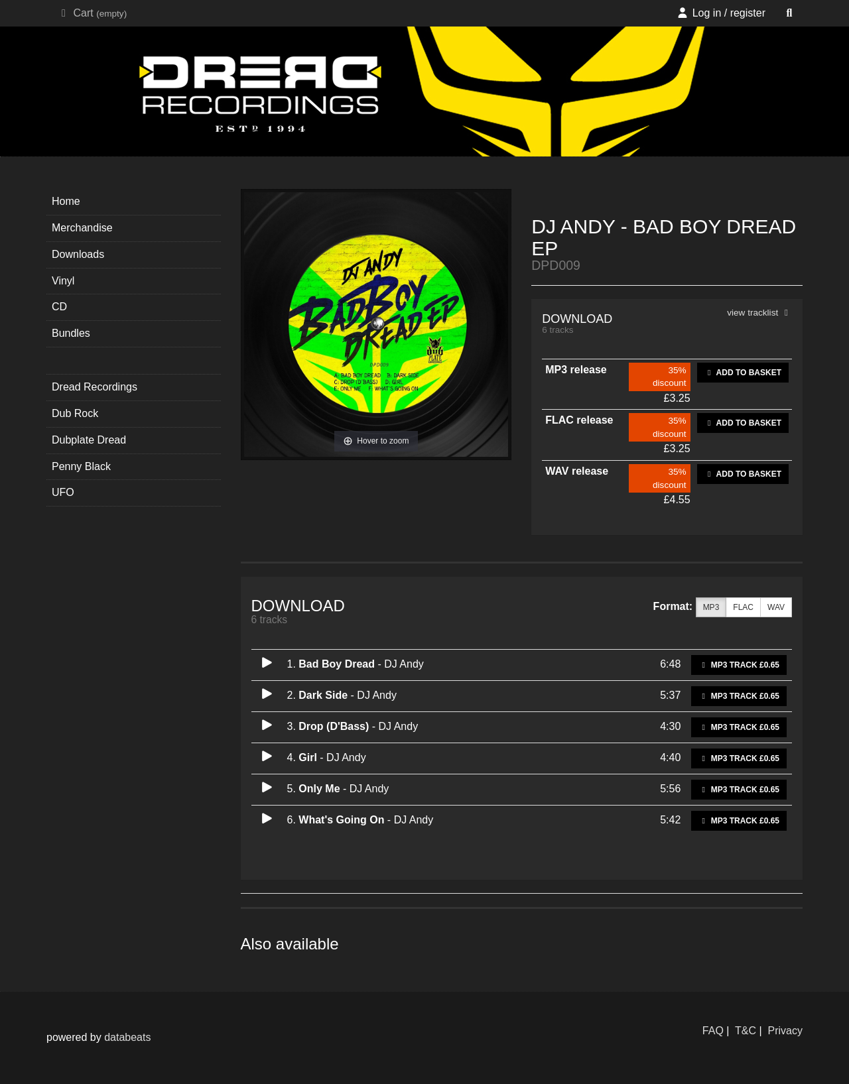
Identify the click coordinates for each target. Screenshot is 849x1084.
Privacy (785, 1030)
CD (59, 306)
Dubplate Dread (89, 440)
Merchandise (82, 227)
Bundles (71, 333)
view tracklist (759, 313)
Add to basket (742, 372)
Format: (673, 606)
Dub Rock (75, 413)
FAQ (713, 1030)
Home (66, 201)
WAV (776, 608)
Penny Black (81, 466)
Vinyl (63, 280)
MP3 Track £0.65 (738, 665)
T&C (745, 1030)
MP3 (711, 608)
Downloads (78, 254)
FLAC (743, 608)
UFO (63, 492)
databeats (127, 1037)
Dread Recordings (94, 386)
